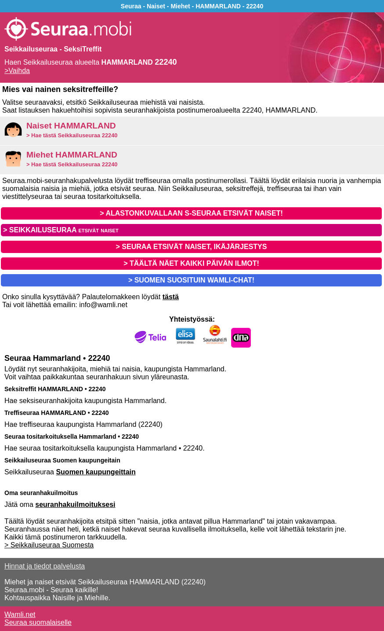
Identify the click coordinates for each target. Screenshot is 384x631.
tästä (171, 297)
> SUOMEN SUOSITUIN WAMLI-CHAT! (191, 280)
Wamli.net (20, 614)
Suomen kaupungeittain (95, 472)
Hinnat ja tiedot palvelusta (44, 566)
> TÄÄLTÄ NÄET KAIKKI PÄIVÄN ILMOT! (191, 263)
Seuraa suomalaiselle (38, 622)
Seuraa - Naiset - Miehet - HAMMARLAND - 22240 (192, 6)
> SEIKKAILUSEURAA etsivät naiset (61, 230)
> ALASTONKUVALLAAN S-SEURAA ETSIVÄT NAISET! (191, 213)
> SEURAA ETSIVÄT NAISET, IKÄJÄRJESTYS (191, 246)
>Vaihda (17, 70)
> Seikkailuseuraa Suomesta (49, 545)
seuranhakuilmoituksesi (75, 504)
